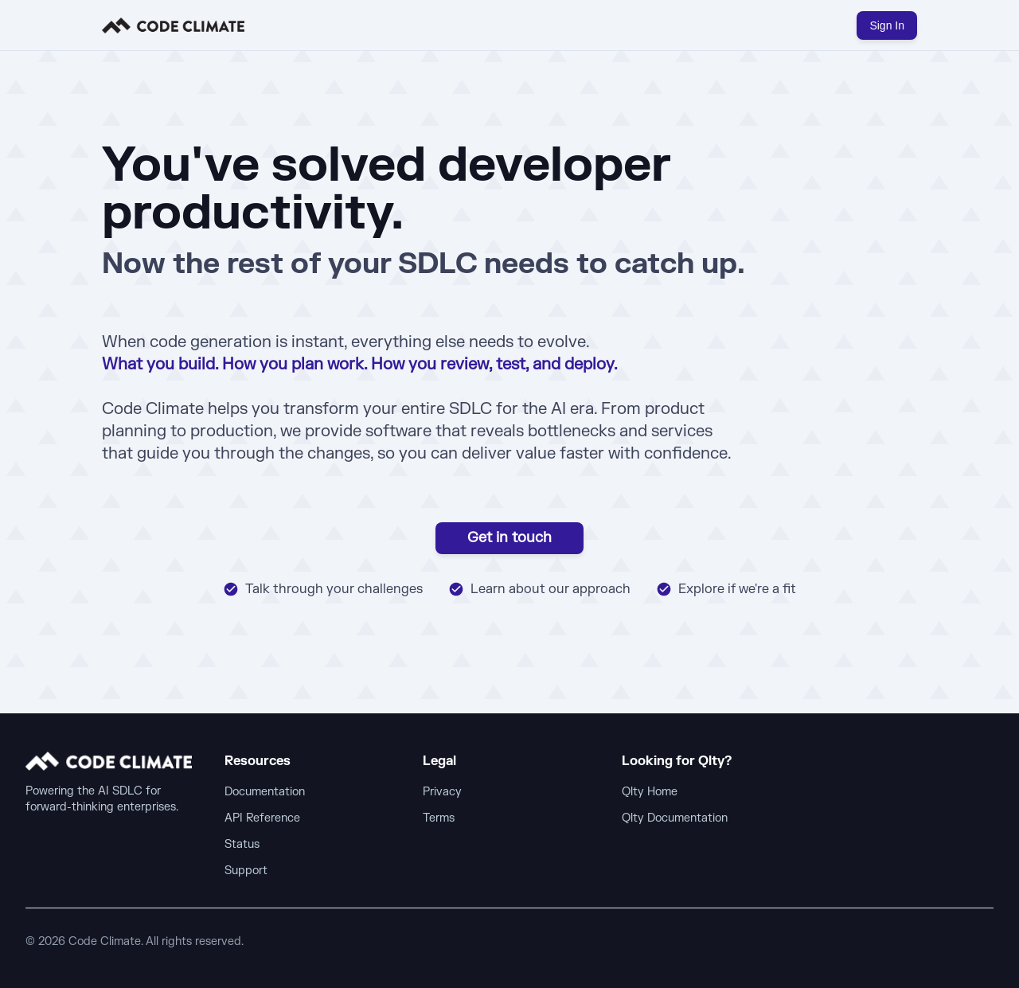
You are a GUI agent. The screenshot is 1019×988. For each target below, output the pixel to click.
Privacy (442, 792)
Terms (439, 818)
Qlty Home (649, 792)
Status (242, 844)
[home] (173, 25)
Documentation (264, 792)
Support (245, 870)
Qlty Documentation (675, 818)
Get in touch (509, 538)
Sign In (886, 25)
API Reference (262, 818)
